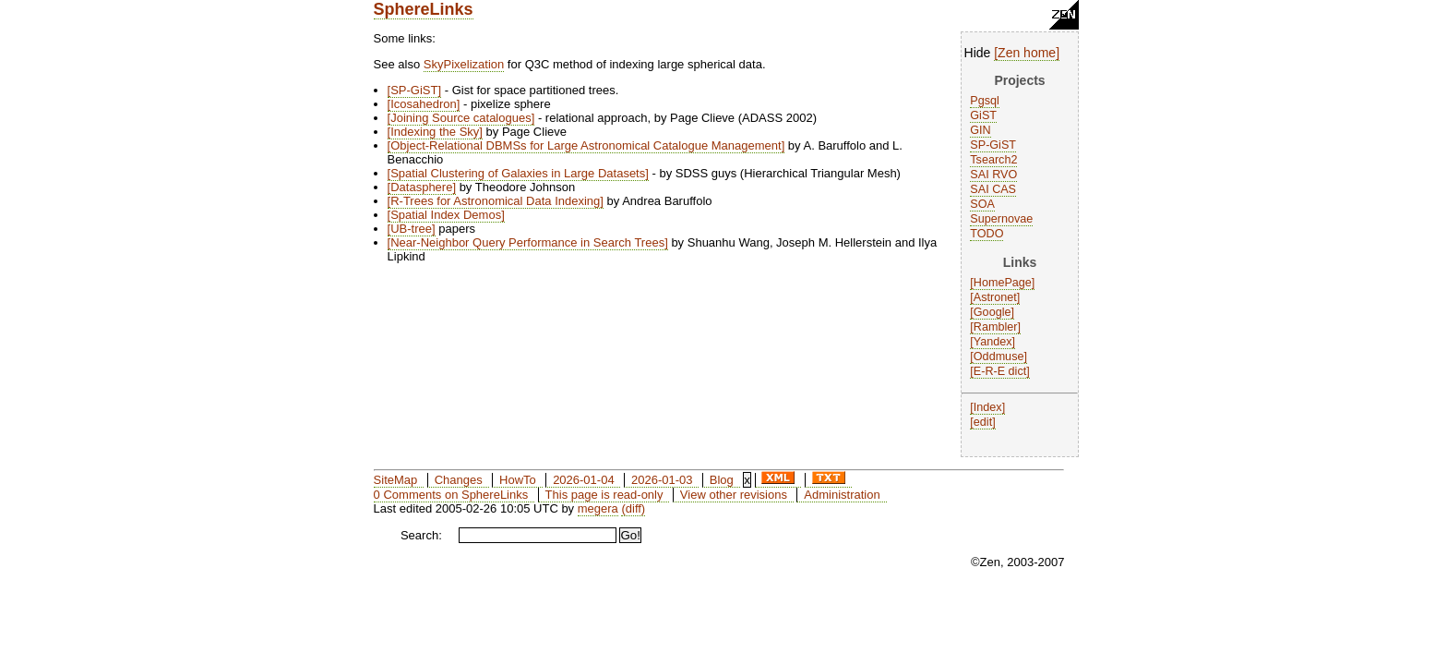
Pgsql (984, 100)
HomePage (1003, 282)
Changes (459, 480)
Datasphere (421, 187)
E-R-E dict (1000, 371)
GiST (983, 115)
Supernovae (1001, 218)
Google (992, 312)
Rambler (996, 326)
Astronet (995, 297)
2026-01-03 (662, 480)
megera (598, 508)
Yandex (993, 341)
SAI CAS (993, 189)
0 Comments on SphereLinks (451, 495)
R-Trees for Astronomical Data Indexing (495, 201)
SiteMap (396, 480)
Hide (977, 52)
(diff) (633, 508)
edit (983, 422)
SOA (982, 204)
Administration (841, 495)
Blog (722, 480)
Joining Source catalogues (461, 118)
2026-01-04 (584, 480)
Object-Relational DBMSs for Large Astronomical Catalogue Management (585, 145)
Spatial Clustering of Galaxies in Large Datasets (517, 173)
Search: (421, 535)
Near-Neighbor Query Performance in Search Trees (527, 242)
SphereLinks (423, 9)
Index (988, 407)
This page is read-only (604, 495)
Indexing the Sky (434, 132)
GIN (980, 130)
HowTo (517, 480)
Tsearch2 (993, 159)
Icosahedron (423, 104)
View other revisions (733, 495)
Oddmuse (999, 356)
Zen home (1027, 52)
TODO (986, 233)
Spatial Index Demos (445, 215)
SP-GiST (993, 145)
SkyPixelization (464, 64)
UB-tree (411, 229)
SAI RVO (993, 174)
